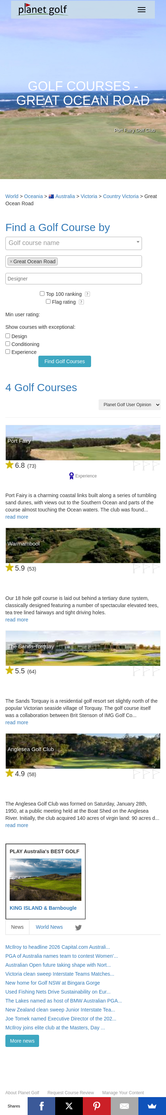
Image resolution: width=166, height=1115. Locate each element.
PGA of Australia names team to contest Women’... (61, 956)
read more (16, 517)
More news (22, 1041)
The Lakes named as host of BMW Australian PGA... (63, 1001)
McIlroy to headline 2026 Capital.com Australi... (57, 947)
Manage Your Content (123, 1092)
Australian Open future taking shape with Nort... (58, 965)
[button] (87, 294)
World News (49, 927)
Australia (65, 196)
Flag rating (68, 302)
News (17, 927)
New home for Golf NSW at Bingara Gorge (52, 983)
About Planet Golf (22, 1092)
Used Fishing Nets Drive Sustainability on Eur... (57, 992)
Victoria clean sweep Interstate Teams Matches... (59, 974)
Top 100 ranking (68, 294)
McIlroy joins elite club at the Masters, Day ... (55, 1027)
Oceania (33, 196)
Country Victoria (120, 196)
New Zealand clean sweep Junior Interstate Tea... (60, 1010)
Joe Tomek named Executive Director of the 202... (60, 1019)
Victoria (89, 196)
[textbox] (61, 261)
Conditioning (25, 344)
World (11, 196)
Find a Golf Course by (57, 227)
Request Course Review (70, 1092)
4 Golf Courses (41, 387)
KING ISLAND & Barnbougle (43, 908)
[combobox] (73, 243)
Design (19, 336)
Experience (24, 352)
